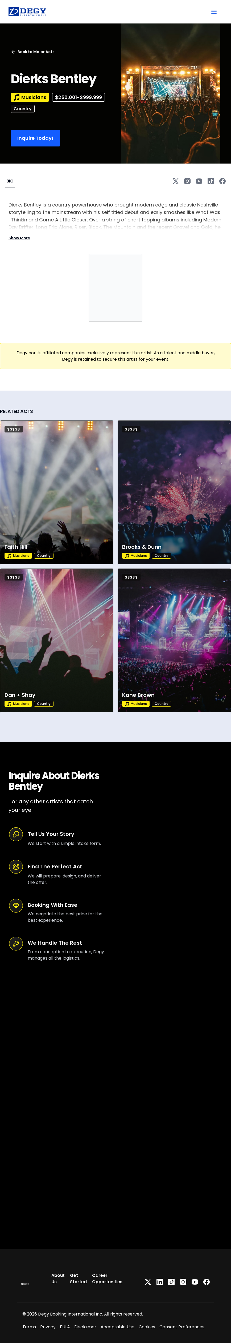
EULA (65, 1327)
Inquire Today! (35, 138)
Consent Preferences (181, 1327)
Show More (19, 238)
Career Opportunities (107, 1278)
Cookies (147, 1327)
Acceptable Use (117, 1327)
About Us (58, 1278)
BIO (10, 181)
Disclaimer (85, 1327)
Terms (29, 1327)
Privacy (48, 1327)
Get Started (78, 1278)
